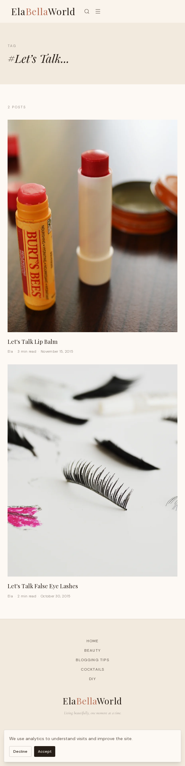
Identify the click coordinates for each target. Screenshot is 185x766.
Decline (20, 751)
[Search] (87, 11)
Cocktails (92, 669)
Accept (44, 751)
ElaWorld (43, 11)
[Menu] (98, 11)
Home (93, 640)
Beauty (92, 650)
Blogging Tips (92, 659)
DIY (92, 678)
